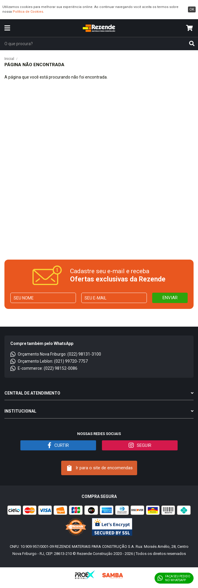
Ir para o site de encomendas (100, 468)
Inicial (9, 58)
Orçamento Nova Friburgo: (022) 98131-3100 (55, 354)
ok (191, 9)
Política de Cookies (28, 12)
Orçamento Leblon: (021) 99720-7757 (49, 361)
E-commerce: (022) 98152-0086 (43, 368)
